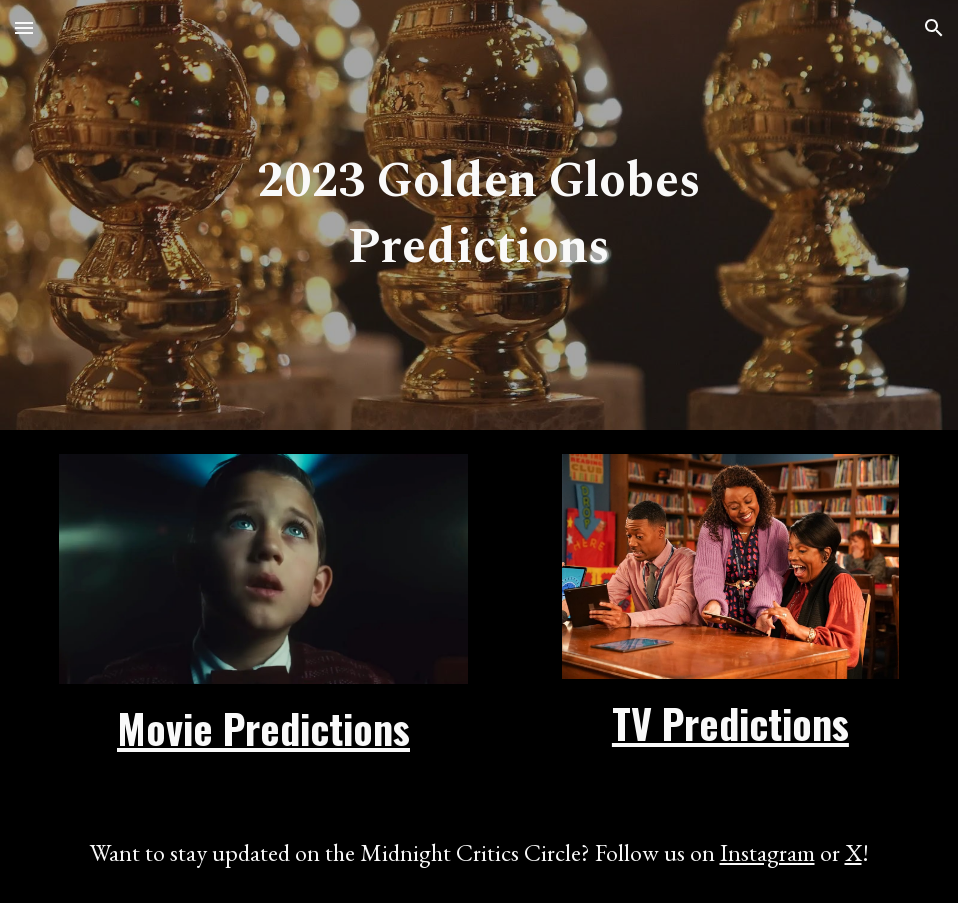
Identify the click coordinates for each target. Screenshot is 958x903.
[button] (24, 27)
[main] (478, 215)
